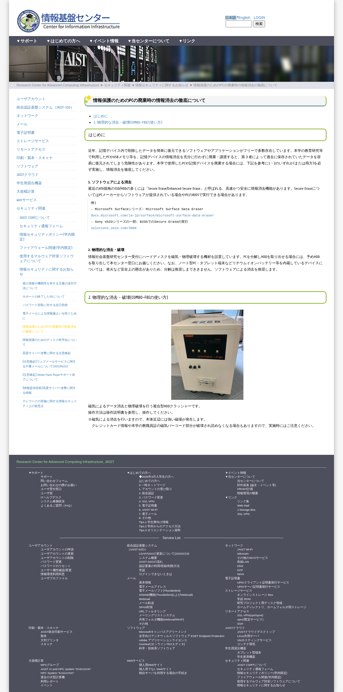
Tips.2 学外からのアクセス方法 (160, 526)
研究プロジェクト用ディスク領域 (259, 602)
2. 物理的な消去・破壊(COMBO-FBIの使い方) (128, 122)
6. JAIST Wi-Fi (148, 509)
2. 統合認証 (146, 492)
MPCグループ (50, 664)
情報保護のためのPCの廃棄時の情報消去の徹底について (235, 85)
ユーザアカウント (31, 99)
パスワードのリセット (56, 565)
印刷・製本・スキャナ (35, 158)
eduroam (243, 553)
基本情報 (145, 582)
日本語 (230, 18)
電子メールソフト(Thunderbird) (160, 590)
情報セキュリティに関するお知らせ (161, 85)
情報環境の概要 (247, 492)
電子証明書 (26, 132)
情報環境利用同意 (53, 573)
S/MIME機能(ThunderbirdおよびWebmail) (166, 594)
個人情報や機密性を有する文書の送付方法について (50, 286)
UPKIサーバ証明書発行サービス (258, 586)
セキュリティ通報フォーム (41, 226)
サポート (47, 476)
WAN (240, 573)
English (244, 18)
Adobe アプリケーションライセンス (163, 639)
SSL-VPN (243, 513)
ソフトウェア (27, 166)
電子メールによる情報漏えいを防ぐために (50, 316)
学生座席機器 (246, 656)
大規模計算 (26, 191)
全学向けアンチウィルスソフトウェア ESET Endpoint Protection (181, 635)
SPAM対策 (146, 606)
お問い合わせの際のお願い (59, 484)
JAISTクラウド (28, 175)
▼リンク (186, 40)
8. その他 (145, 517)
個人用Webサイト (151, 664)
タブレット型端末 (249, 652)
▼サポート (26, 40)
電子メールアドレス (152, 586)
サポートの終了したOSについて (44, 296)
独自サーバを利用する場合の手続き (163, 672)
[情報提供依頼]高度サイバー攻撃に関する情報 (49, 390)
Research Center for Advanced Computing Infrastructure (58, 85)
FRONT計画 (245, 488)
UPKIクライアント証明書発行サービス (263, 582)
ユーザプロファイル (54, 578)
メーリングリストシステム (157, 615)
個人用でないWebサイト (155, 668)
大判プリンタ (50, 639)
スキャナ (47, 643)
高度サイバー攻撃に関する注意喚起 (47, 353)
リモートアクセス (31, 149)
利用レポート (50, 681)
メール (22, 124)
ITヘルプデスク (51, 497)
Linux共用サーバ (248, 635)
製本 (44, 635)
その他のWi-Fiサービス (252, 557)
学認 (142, 569)
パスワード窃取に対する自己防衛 (45, 305)
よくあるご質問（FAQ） (57, 505)
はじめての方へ (149, 480)
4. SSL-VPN (147, 501)
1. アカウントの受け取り (155, 488)
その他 (143, 623)
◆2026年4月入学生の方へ (156, 476)
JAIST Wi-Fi (244, 549)
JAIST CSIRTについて (35, 218)
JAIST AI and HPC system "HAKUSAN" (66, 668)
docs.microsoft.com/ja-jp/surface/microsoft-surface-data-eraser (152, 215)
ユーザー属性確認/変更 (56, 569)
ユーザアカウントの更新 (57, 553)
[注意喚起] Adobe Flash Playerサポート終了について (49, 377)
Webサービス (27, 200)
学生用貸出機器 (29, 183)
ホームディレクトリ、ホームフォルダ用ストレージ (271, 606)
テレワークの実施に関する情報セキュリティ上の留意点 (50, 404)
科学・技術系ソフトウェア (157, 648)
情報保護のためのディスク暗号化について (50, 342)
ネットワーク (27, 116)
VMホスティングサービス (254, 639)
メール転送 (146, 602)
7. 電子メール (148, 513)
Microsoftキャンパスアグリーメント (163, 631)
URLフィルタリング (152, 611)
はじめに (101, 116)
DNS (240, 565)
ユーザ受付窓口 (51, 488)
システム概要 (148, 557)
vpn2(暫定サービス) (250, 619)
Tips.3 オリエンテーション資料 (160, 529)
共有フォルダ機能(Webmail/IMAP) (161, 619)
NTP (240, 569)
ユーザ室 (47, 492)
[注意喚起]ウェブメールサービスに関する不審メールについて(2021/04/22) (49, 364)
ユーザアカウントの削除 (57, 557)
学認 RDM (244, 598)
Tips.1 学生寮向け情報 (153, 521)
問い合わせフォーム (54, 480)
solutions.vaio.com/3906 (114, 228)
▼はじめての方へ (63, 40)
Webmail (144, 598)
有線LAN (243, 561)
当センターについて (250, 480)
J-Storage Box (246, 509)
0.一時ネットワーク (152, 484)
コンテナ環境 (246, 643)
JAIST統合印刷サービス (57, 631)
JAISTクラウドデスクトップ (256, 631)
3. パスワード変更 (151, 497)
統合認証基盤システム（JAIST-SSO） (45, 107)
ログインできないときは (155, 573)
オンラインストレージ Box (255, 594)
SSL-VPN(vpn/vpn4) (250, 615)
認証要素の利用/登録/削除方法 (159, 565)
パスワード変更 (51, 561)
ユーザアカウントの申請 (57, 549)
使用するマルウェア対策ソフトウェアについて (47, 258)
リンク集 (243, 501)
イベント (47, 685)
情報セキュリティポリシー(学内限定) (47, 236)
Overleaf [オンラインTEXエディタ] (162, 643)
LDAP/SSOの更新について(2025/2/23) (164, 553)
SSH (240, 623)
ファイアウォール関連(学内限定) (46, 248)
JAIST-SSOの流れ (151, 561)
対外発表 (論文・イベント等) (256, 484)
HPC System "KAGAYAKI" (57, 672)
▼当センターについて (149, 40)
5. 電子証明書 (148, 505)
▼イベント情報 (104, 40)
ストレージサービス (33, 141)
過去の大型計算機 (53, 676)
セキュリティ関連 (117, 85)
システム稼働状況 (53, 501)
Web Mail (243, 505)
